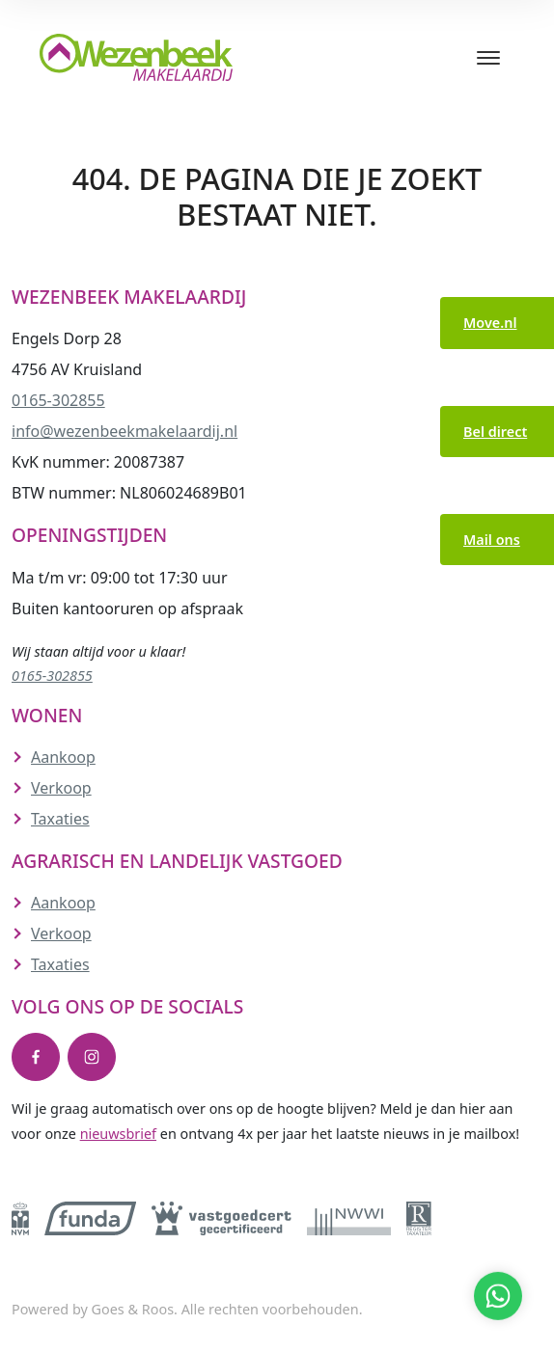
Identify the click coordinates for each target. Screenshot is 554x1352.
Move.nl (489, 322)
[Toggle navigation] (487, 58)
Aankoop (63, 757)
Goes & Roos (133, 1309)
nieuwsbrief (118, 1133)
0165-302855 (58, 400)
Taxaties (60, 818)
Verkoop (61, 787)
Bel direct (495, 431)
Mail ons (491, 539)
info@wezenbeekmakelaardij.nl (124, 431)
